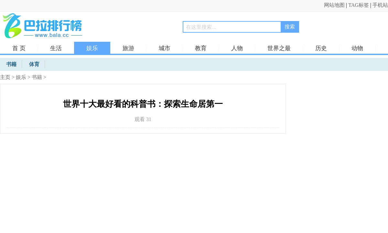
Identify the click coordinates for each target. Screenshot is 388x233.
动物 (357, 48)
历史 (321, 48)
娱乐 (92, 48)
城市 (164, 48)
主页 (5, 77)
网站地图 (334, 5)
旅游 (128, 48)
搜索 (290, 26)
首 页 (19, 48)
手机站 (380, 5)
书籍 (37, 77)
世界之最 (279, 48)
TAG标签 (358, 5)
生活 (56, 48)
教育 (201, 48)
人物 (237, 48)
